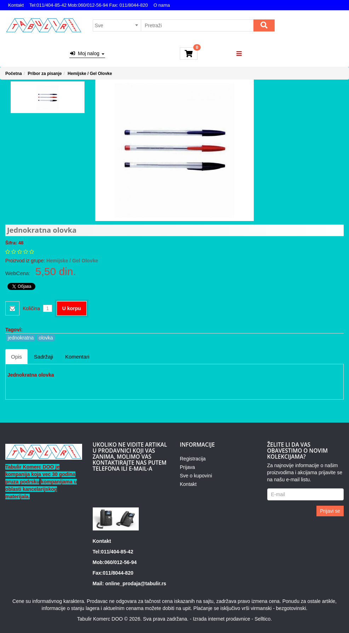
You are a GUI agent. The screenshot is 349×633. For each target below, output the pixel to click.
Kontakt (16, 5)
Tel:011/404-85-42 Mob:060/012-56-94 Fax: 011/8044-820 (88, 5)
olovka (46, 338)
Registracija (193, 458)
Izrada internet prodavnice (221, 619)
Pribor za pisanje (45, 73)
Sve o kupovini (196, 475)
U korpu (71, 308)
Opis (16, 357)
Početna (13, 73)
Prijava (187, 467)
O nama (162, 5)
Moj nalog (87, 53)
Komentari (77, 357)
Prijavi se (330, 511)
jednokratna (21, 338)
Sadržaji (43, 357)
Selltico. (263, 619)
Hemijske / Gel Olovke (90, 73)
